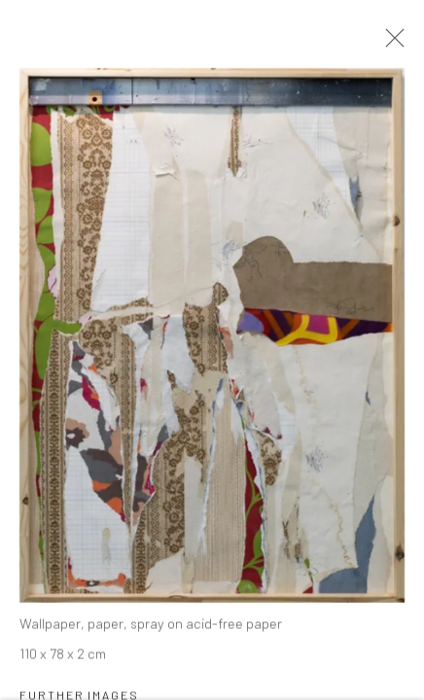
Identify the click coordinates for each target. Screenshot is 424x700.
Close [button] (390, 43)
